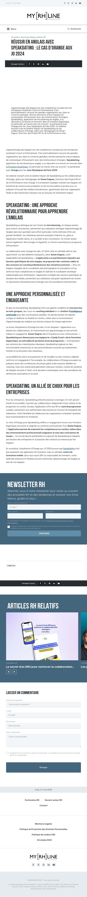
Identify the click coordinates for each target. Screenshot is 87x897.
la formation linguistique (17, 167)
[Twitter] (68, 3)
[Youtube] (80, 3)
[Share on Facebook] (29, 64)
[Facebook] (64, 3)
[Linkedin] (76, 3)
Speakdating (69, 448)
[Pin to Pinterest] (38, 64)
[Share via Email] (47, 64)
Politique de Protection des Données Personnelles (43, 829)
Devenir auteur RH (53, 800)
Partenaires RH (32, 800)
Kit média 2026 (44, 840)
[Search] (74, 29)
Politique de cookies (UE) (43, 834)
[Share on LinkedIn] (43, 64)
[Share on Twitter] (33, 64)
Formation (11, 565)
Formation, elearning (20, 37)
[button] (8, 671)
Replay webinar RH (38, 37)
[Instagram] (72, 3)
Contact (43, 805)
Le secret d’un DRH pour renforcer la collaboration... (40, 666)
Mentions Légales (43, 824)
